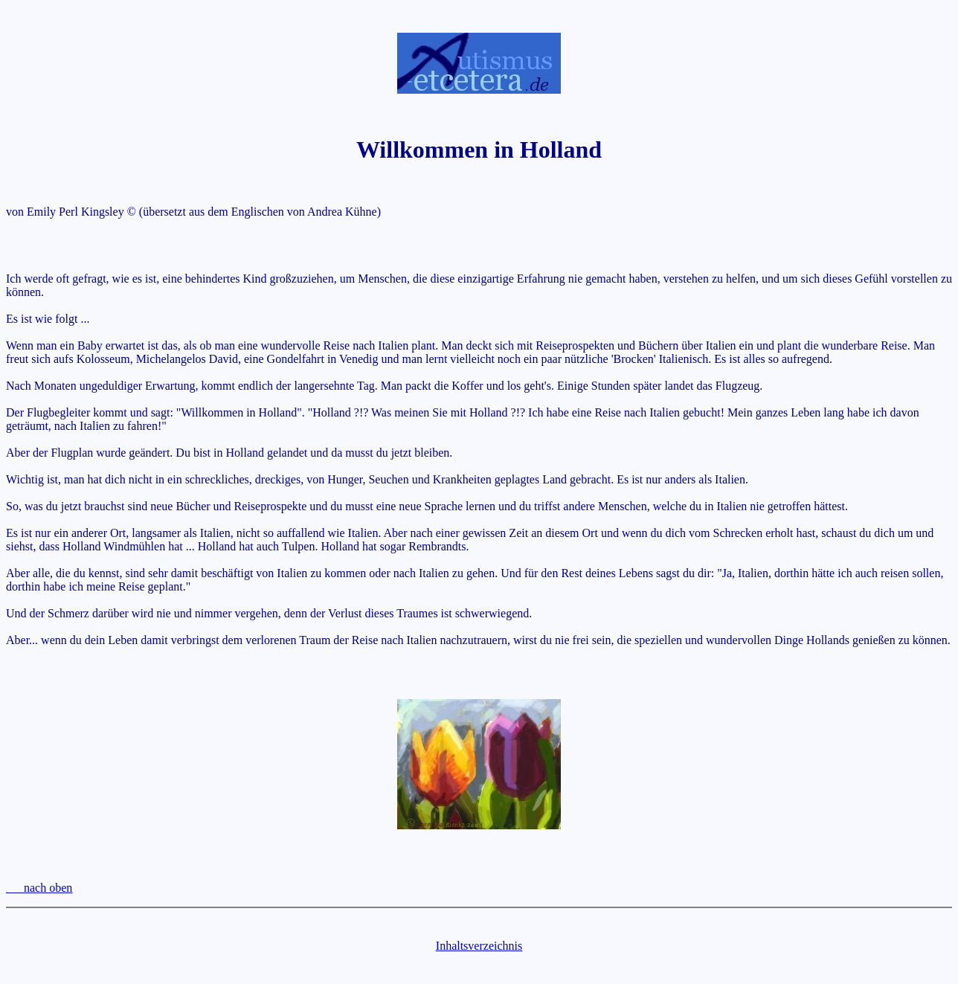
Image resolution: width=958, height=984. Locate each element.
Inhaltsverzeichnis (479, 945)
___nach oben (39, 887)
